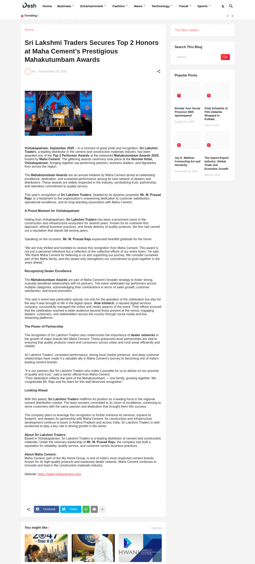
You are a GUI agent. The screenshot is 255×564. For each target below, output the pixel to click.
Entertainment (91, 6)
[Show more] (102, 509)
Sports (202, 6)
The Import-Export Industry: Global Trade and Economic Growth (217, 163)
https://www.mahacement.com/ (59, 474)
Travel (183, 6)
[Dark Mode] (223, 6)
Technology (161, 6)
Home (47, 6)
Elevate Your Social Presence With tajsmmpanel (187, 112)
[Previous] (228, 16)
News (138, 6)
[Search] (231, 6)
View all (156, 528)
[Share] (158, 71)
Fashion (118, 6)
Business (64, 6)
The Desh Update (187, 30)
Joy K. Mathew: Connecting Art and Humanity (187, 161)
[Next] (232, 16)
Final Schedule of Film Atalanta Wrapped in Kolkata (216, 114)
